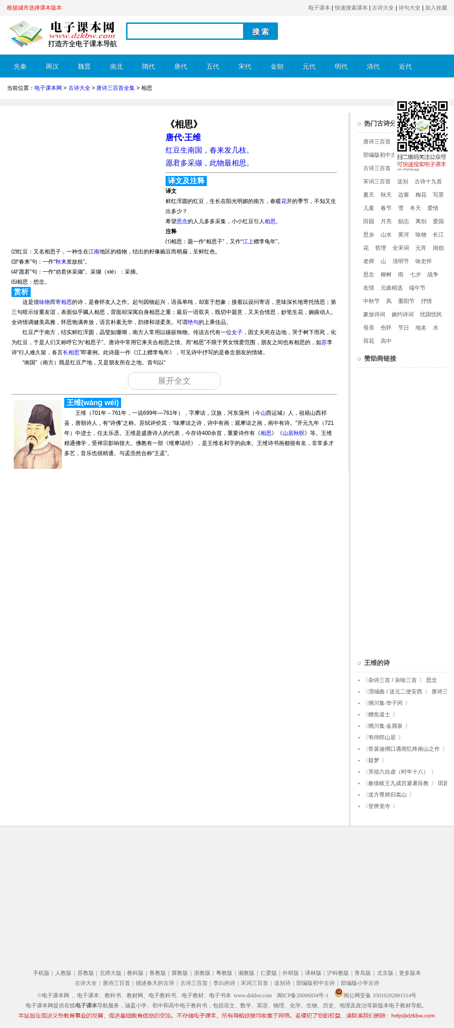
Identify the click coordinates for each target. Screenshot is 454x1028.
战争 (432, 274)
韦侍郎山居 (382, 737)
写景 (438, 195)
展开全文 (174, 380)
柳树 (386, 274)
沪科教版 (338, 973)
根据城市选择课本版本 (34, 8)
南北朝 (116, 70)
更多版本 (410, 973)
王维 (192, 137)
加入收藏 (436, 8)
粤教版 (224, 973)
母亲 (368, 327)
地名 (420, 327)
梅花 (420, 195)
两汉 (52, 66)
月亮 (386, 221)
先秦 (20, 66)
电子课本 (319, 8)
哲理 (380, 248)
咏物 (44, 302)
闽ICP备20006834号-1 (303, 995)
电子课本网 (48, 88)
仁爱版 (268, 973)
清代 (373, 66)
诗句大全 (410, 8)
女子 (237, 332)
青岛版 (362, 973)
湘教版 (246, 973)
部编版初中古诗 (382, 155)
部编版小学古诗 (360, 983)
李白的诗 (224, 983)
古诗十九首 (428, 181)
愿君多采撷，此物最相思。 (210, 163)
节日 (403, 327)
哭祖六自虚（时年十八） (398, 772)
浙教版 (202, 973)
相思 (270, 221)
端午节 (417, 288)
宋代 (244, 66)
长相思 (71, 352)
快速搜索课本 (351, 8)
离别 (420, 221)
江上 (248, 241)
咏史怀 (423, 261)
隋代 (148, 66)
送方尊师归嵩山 (387, 795)
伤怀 (386, 327)
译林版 (313, 973)
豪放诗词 (374, 314)
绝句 (193, 322)
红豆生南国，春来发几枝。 (210, 150)
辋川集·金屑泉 (385, 726)
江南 (94, 251)
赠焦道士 (379, 714)
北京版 (385, 973)
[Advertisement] (84, 177)
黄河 (403, 234)
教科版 (135, 973)
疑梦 (373, 760)
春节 (386, 208)
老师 (368, 261)
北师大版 (111, 973)
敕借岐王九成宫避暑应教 (398, 783)
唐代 (180, 66)
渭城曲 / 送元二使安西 (395, 691)
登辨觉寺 (379, 806)
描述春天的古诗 (155, 983)
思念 (182, 221)
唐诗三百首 (377, 141)
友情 (368, 288)
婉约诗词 (403, 314)
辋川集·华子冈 (385, 703)
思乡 (368, 234)
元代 (309, 66)
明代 (341, 66)
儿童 (368, 208)
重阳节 (406, 301)
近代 (405, 66)
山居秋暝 (293, 433)
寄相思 (63, 302)
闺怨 (438, 248)
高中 (386, 341)
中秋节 (371, 301)
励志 (403, 221)
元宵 (420, 248)
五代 (212, 66)
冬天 (415, 208)
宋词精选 (408, 168)
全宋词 (401, 248)
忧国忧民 (431, 314)
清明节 (401, 261)
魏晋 (84, 66)
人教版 (63, 973)
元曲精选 (392, 288)
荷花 (368, 341)
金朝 (277, 66)
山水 (386, 234)
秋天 (386, 195)
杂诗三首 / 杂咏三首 (392, 680)
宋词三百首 (377, 181)
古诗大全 (383, 8)
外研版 (290, 973)
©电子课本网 (53, 995)
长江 (438, 234)
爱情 (432, 208)
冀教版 (180, 973)
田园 (368, 221)
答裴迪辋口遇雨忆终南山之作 (404, 749)
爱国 (438, 221)
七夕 (415, 274)
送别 (402, 181)
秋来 (60, 261)
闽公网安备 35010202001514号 (375, 995)
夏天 (368, 195)
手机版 (41, 973)
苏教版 (86, 973)
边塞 (403, 195)
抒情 (426, 301)
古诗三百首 (377, 168)
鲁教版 (157, 973)
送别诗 (282, 983)
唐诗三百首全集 (115, 88)
